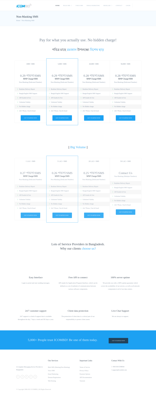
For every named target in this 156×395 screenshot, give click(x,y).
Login (128, 5)
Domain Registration (54, 379)
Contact (119, 5)
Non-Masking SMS (28, 20)
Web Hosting (52, 382)
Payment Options (85, 375)
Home (57, 5)
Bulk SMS (66, 5)
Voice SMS (79, 5)
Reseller (106, 5)
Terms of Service (85, 368)
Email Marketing (93, 5)
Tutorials (82, 382)
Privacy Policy (84, 372)
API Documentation (86, 379)
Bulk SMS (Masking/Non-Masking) (59, 368)
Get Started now (30, 118)
